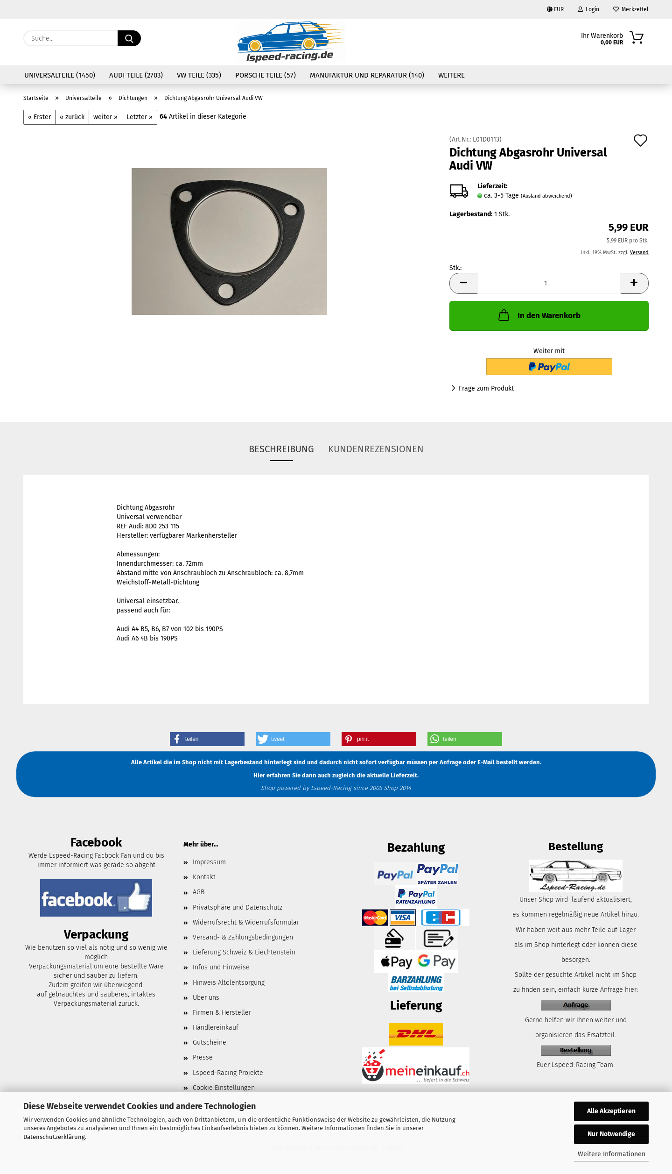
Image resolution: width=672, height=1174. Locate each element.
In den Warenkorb (539, 314)
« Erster (39, 117)
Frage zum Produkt (486, 388)
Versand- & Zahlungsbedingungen (243, 937)
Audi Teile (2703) (136, 75)
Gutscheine (209, 1042)
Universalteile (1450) (59, 75)
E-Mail (486, 762)
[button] (463, 283)
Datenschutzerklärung (54, 1136)
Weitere (451, 75)
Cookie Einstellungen (224, 1088)
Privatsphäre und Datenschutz (237, 907)
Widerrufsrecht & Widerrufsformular (246, 922)
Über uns (206, 998)
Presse (203, 1057)
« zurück (72, 117)
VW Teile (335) (199, 75)
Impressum (209, 862)
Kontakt (204, 877)
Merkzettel (631, 9)
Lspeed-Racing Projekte (228, 1073)
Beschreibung (281, 449)
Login (588, 9)
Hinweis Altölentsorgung (229, 983)
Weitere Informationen (611, 1154)
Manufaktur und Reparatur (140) (367, 75)
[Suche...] (129, 38)
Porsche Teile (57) (265, 75)
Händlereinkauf (215, 1028)
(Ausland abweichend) (546, 196)
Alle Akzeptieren (611, 1111)
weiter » (105, 117)
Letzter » (139, 117)
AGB (198, 892)
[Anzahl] (549, 283)
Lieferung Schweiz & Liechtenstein (244, 952)
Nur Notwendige (611, 1134)
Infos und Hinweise (221, 967)
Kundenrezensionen (376, 449)
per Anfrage (445, 762)
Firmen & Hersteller (222, 1013)
